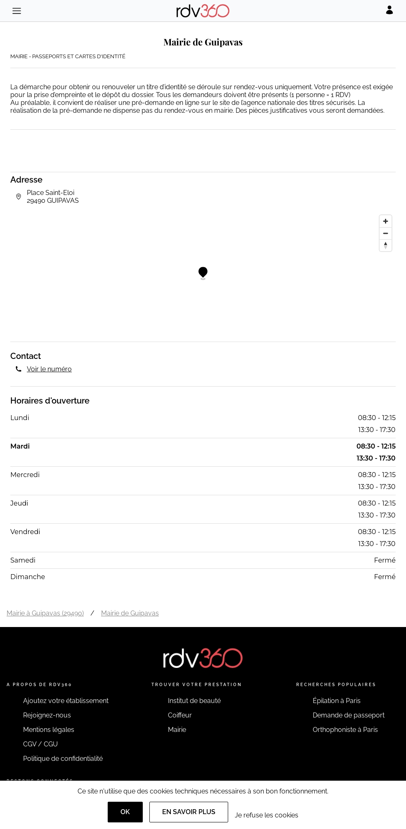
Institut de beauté (194, 701)
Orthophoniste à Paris (345, 730)
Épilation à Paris (337, 701)
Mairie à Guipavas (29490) (45, 613)
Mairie (177, 730)
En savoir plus (188, 812)
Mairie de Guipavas (130, 613)
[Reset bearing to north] (386, 245)
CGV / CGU (40, 744)
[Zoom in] (386, 221)
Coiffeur (180, 715)
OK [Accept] (125, 812)
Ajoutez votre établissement (66, 701)
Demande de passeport (349, 715)
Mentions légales (48, 730)
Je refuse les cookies (266, 815)
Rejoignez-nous (47, 715)
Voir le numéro (49, 369)
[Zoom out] (386, 233)
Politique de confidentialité (63, 758)
